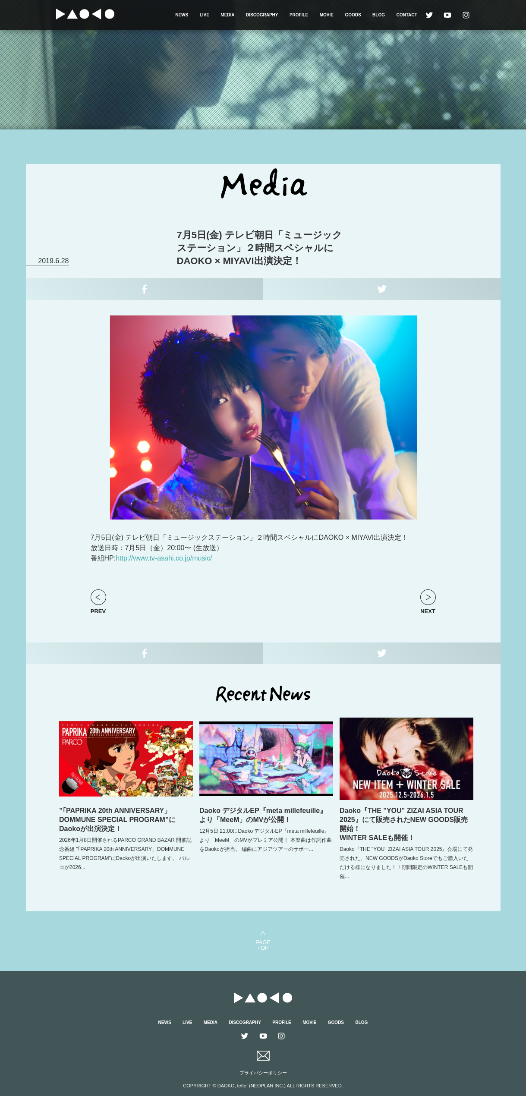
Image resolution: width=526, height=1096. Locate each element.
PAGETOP (263, 945)
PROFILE (299, 15)
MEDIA (227, 15)
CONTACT (406, 15)
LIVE (204, 15)
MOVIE (327, 15)
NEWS (181, 15)
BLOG (378, 15)
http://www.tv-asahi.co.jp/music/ (164, 558)
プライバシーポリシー (263, 1072)
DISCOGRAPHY (262, 15)
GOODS (353, 15)
